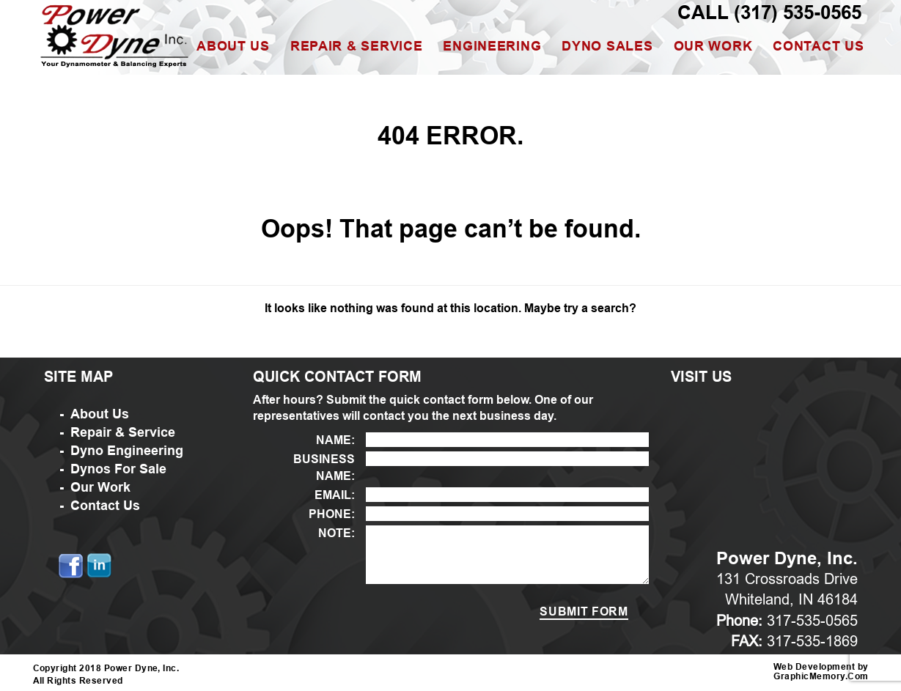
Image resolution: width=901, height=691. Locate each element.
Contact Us (818, 46)
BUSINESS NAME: (324, 467)
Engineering (492, 46)
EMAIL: (335, 495)
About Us (233, 46)
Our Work (713, 46)
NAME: (335, 440)
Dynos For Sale (118, 469)
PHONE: (332, 514)
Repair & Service (356, 46)
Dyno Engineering (126, 450)
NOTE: (336, 533)
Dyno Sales (607, 46)
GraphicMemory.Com (820, 676)
